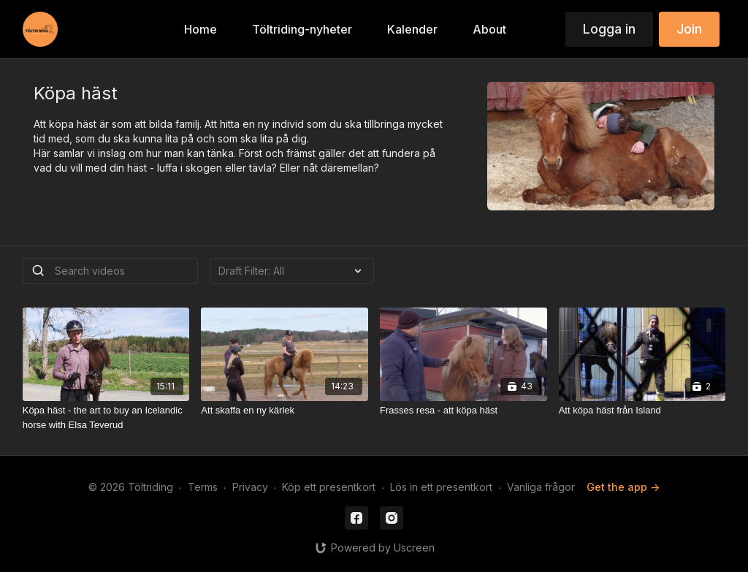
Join (689, 29)
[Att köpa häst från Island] (642, 410)
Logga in (609, 29)
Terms (203, 487)
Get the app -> (623, 487)
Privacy (250, 487)
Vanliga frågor (541, 487)
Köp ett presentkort (328, 487)
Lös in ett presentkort (441, 487)
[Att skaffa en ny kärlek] (284, 410)
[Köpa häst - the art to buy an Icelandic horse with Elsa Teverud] (106, 417)
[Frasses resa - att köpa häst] (463, 410)
